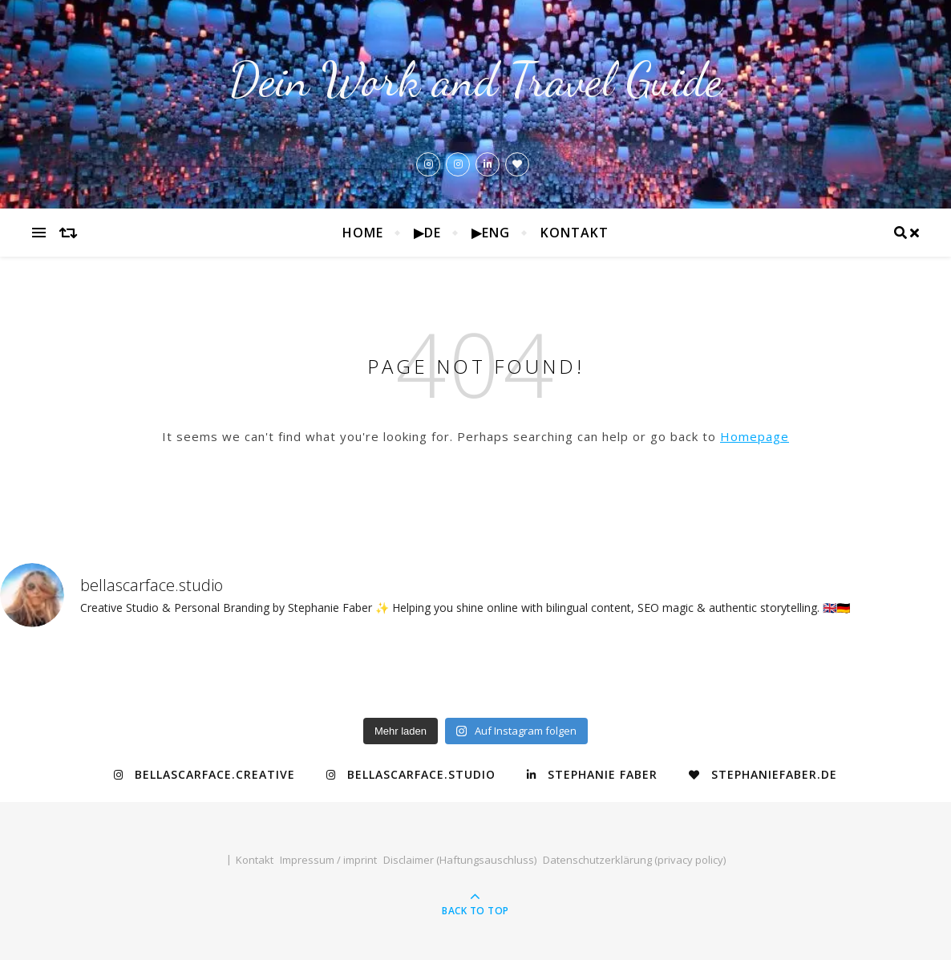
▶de (427, 232)
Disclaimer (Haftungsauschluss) (459, 860)
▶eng (490, 232)
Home (362, 232)
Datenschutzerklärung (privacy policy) (634, 860)
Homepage (754, 436)
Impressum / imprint (328, 860)
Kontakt (574, 232)
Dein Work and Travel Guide (475, 79)
